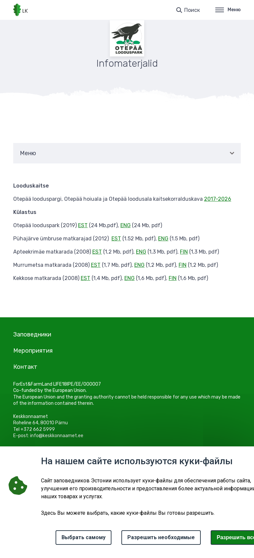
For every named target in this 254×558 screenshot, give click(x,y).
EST (83, 225)
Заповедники (32, 334)
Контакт (25, 366)
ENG (125, 225)
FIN (184, 252)
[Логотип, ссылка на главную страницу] (20, 10)
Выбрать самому (84, 537)
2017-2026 (217, 199)
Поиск (192, 10)
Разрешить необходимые (161, 537)
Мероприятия (33, 350)
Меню (228, 10)
